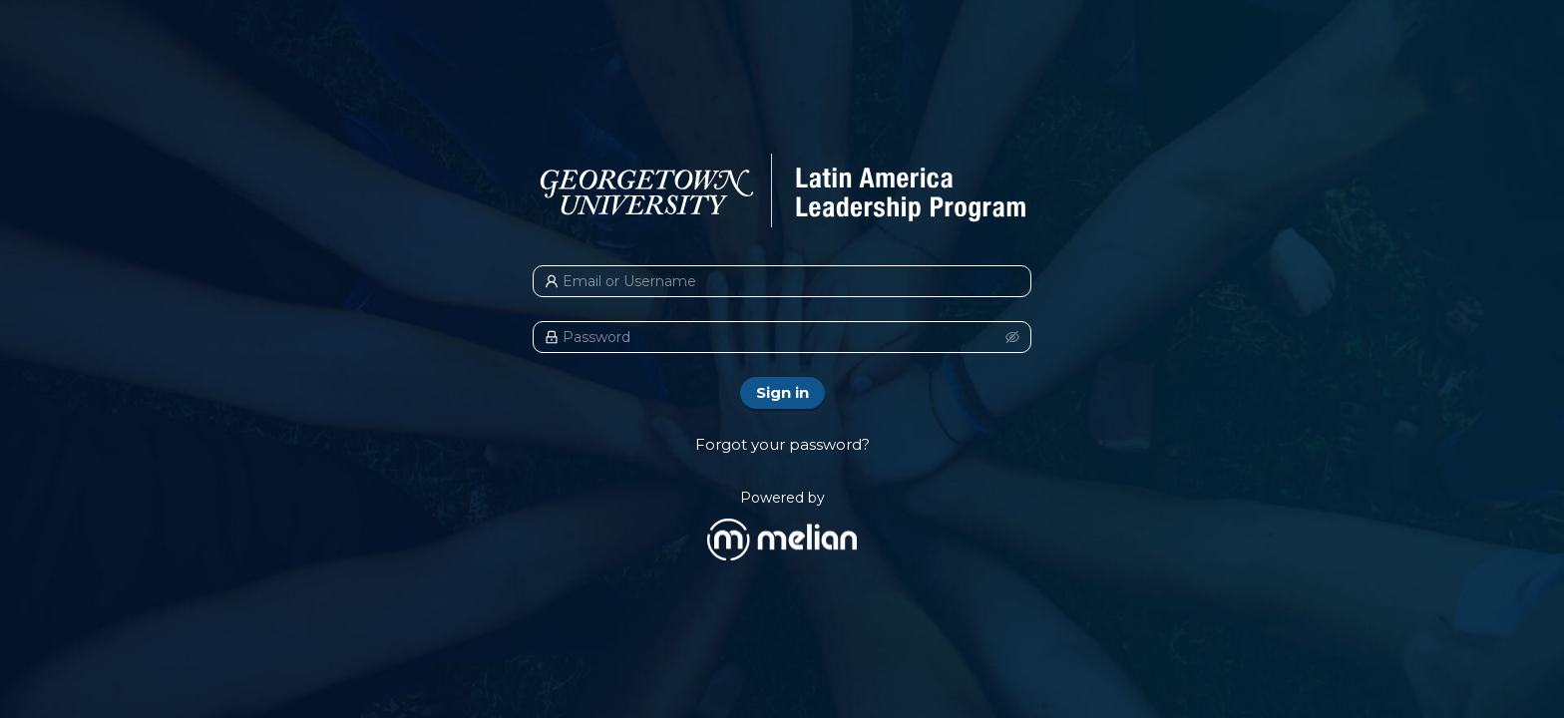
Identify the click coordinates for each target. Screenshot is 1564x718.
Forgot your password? (782, 444)
